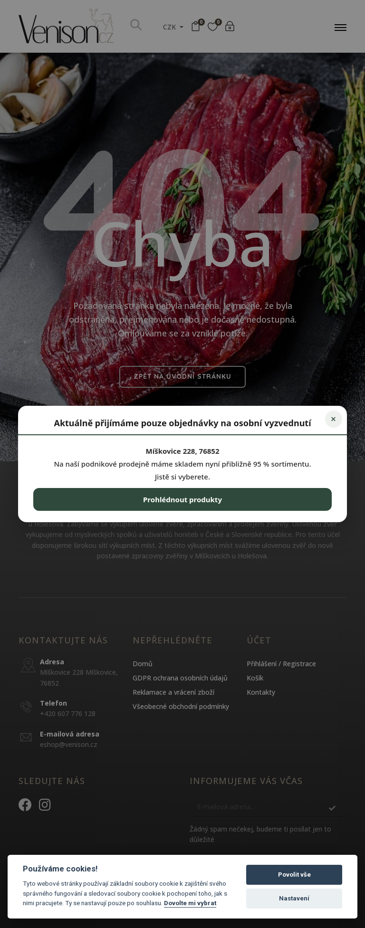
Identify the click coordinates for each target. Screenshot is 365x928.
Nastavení (294, 898)
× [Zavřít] (333, 418)
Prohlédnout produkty (182, 499)
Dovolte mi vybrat (190, 903)
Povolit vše (294, 874)
